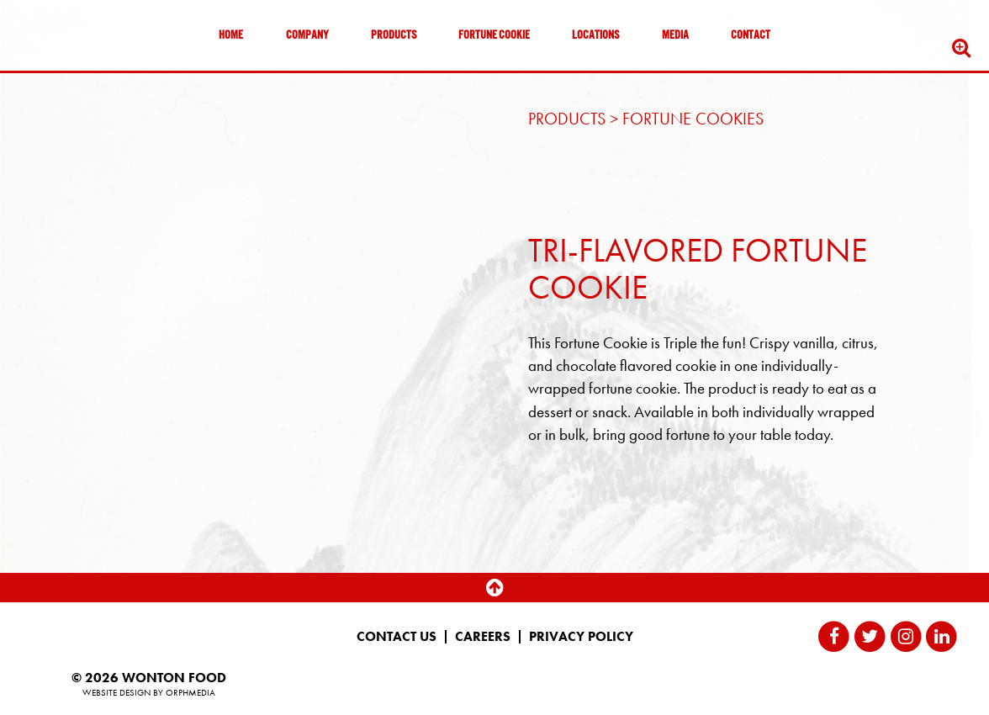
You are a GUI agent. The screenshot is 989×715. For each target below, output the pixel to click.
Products (393, 35)
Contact (750, 35)
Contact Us (396, 637)
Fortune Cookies (693, 119)
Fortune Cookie (494, 35)
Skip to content (62, 77)
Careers (482, 637)
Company (307, 35)
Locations (595, 35)
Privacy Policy (581, 637)
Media (675, 35)
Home (231, 35)
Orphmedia (190, 692)
